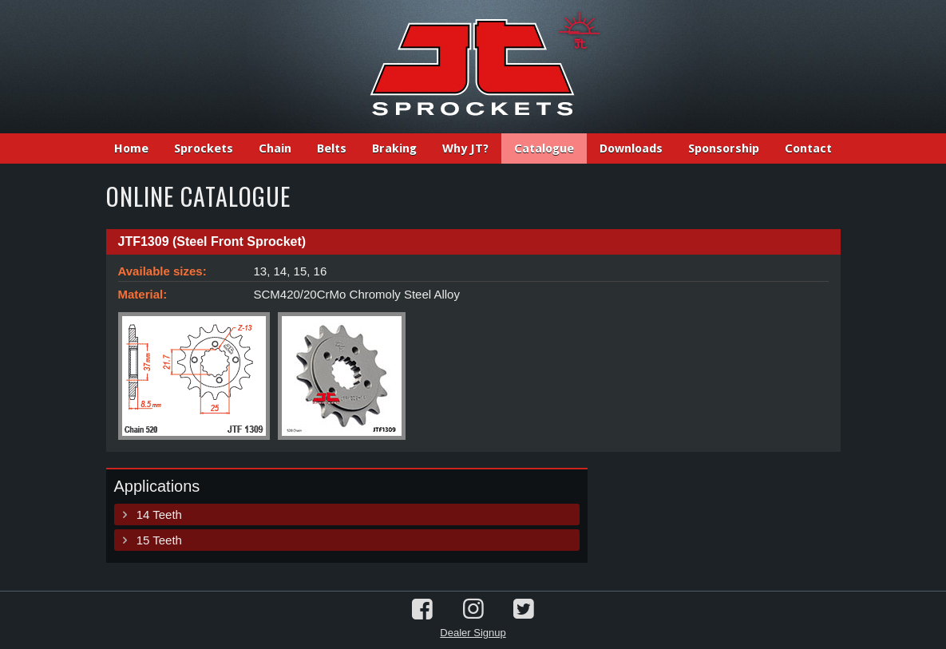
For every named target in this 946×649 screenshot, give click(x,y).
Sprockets (203, 148)
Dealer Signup (472, 633)
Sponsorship (723, 148)
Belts (331, 148)
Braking (394, 148)
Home (131, 148)
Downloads (631, 148)
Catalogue (544, 148)
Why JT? (465, 148)
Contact (808, 148)
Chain (275, 148)
